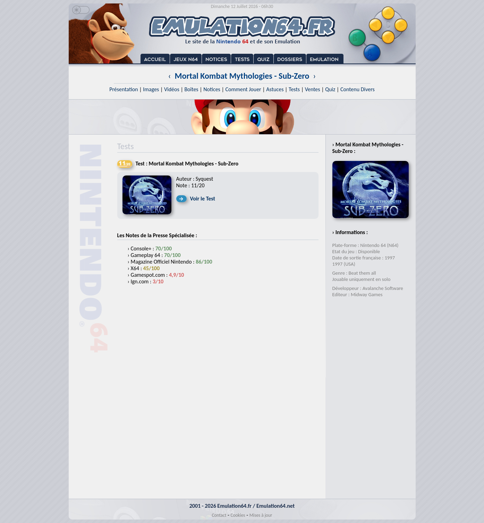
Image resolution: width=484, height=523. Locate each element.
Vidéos (171, 89)
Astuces (274, 89)
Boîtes (191, 89)
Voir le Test (202, 198)
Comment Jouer (243, 89)
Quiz (330, 89)
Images (151, 89)
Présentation (123, 89)
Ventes (312, 89)
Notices (211, 89)
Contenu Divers (357, 89)
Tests (294, 89)
